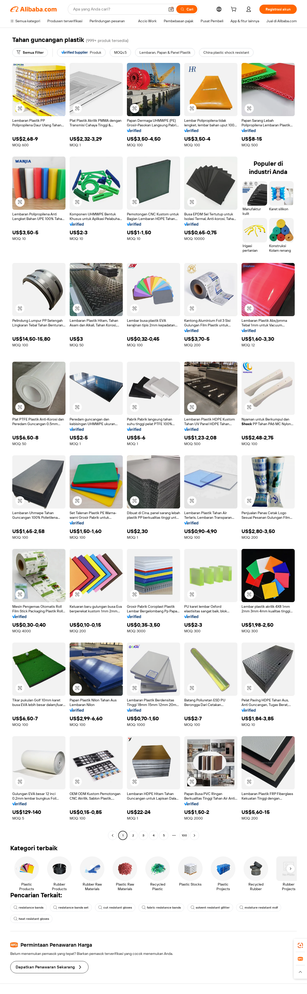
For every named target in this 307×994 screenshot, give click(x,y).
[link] (300, 945)
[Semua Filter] (30, 52)
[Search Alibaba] (118, 9)
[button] (171, 9)
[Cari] (186, 9)
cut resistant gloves (115, 907)
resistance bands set (71, 907)
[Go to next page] (194, 835)
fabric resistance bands (161, 907)
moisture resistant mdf (258, 907)
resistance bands (28, 907)
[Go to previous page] (112, 835)
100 (184, 835)
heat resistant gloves (31, 919)
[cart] (234, 10)
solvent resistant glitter (210, 907)
